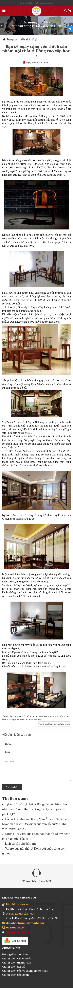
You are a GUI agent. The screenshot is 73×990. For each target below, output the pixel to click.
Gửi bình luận (12, 787)
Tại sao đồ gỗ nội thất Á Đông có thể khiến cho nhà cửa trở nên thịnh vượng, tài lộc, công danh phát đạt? (34, 809)
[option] (36, 25)
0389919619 (15, 927)
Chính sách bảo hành (15, 975)
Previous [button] (2, 25)
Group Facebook (18, 932)
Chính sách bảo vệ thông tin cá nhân (25, 971)
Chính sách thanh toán (16, 963)
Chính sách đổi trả (13, 967)
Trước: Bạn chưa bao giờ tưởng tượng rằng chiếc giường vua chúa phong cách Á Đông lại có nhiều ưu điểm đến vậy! (36, 718)
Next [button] (71, 25)
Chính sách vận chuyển (17, 959)
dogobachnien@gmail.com (25, 923)
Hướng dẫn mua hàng (15, 955)
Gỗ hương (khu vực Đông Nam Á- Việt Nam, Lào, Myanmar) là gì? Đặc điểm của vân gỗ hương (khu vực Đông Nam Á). (35, 824)
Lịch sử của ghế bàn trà (20, 843)
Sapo (43, 986)
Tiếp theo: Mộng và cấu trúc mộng (54, 724)
